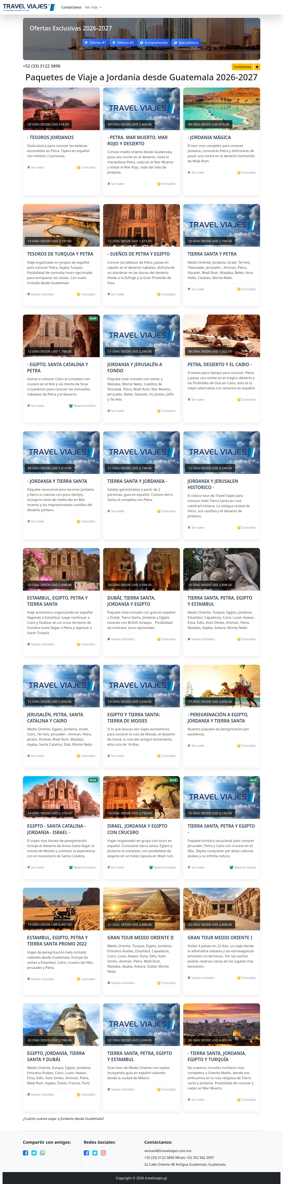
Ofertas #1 (92, 42)
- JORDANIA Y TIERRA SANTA (57, 481)
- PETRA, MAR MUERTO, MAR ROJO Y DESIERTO (137, 140)
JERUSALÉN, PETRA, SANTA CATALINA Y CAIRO (55, 718)
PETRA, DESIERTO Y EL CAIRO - (220, 364)
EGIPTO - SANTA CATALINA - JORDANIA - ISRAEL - (56, 829)
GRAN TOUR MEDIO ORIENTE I (220, 938)
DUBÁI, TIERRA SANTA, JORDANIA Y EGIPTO (131, 601)
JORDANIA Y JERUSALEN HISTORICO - (213, 484)
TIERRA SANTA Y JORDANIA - (137, 481)
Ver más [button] (92, 7)
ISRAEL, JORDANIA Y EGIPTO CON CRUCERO (137, 829)
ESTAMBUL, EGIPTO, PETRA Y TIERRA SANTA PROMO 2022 (57, 941)
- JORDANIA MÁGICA (209, 137)
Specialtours (189, 42)
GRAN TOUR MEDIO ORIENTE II (140, 938)
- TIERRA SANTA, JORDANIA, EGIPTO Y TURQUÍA (217, 1056)
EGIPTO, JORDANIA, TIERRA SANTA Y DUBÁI (56, 1056)
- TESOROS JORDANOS (50, 137)
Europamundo (155, 42)
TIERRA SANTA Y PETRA (212, 254)
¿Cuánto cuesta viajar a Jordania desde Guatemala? (63, 1119)
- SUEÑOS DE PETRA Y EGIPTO (138, 254)
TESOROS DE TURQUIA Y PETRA (60, 254)
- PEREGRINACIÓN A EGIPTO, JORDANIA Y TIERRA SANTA (218, 718)
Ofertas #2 (122, 42)
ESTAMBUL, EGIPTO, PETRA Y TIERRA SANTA (57, 601)
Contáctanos (72, 7)
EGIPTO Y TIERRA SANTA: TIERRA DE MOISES (133, 718)
